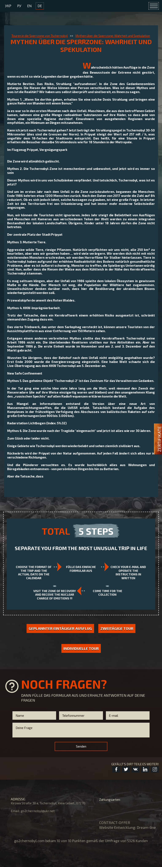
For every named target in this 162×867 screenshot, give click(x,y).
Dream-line (146, 827)
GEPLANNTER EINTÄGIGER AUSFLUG (60, 628)
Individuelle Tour (81, 648)
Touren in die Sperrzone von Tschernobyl (39, 36)
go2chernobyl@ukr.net (38, 811)
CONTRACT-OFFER (114, 822)
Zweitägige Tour (116, 628)
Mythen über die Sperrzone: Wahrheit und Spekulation (112, 36)
